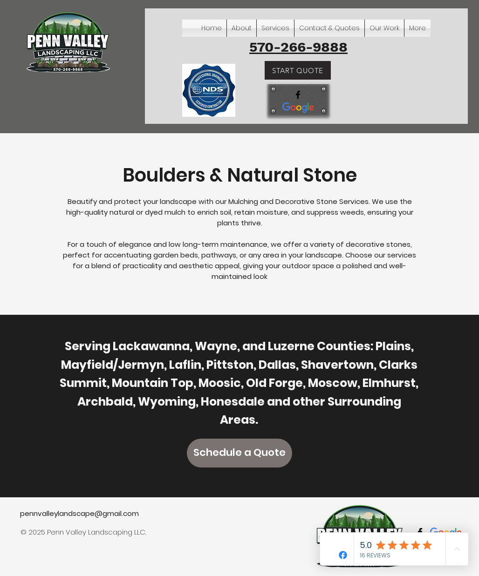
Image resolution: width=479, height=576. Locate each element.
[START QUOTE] (298, 70)
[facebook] (298, 94)
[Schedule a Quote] (239, 453)
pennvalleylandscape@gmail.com (79, 513)
